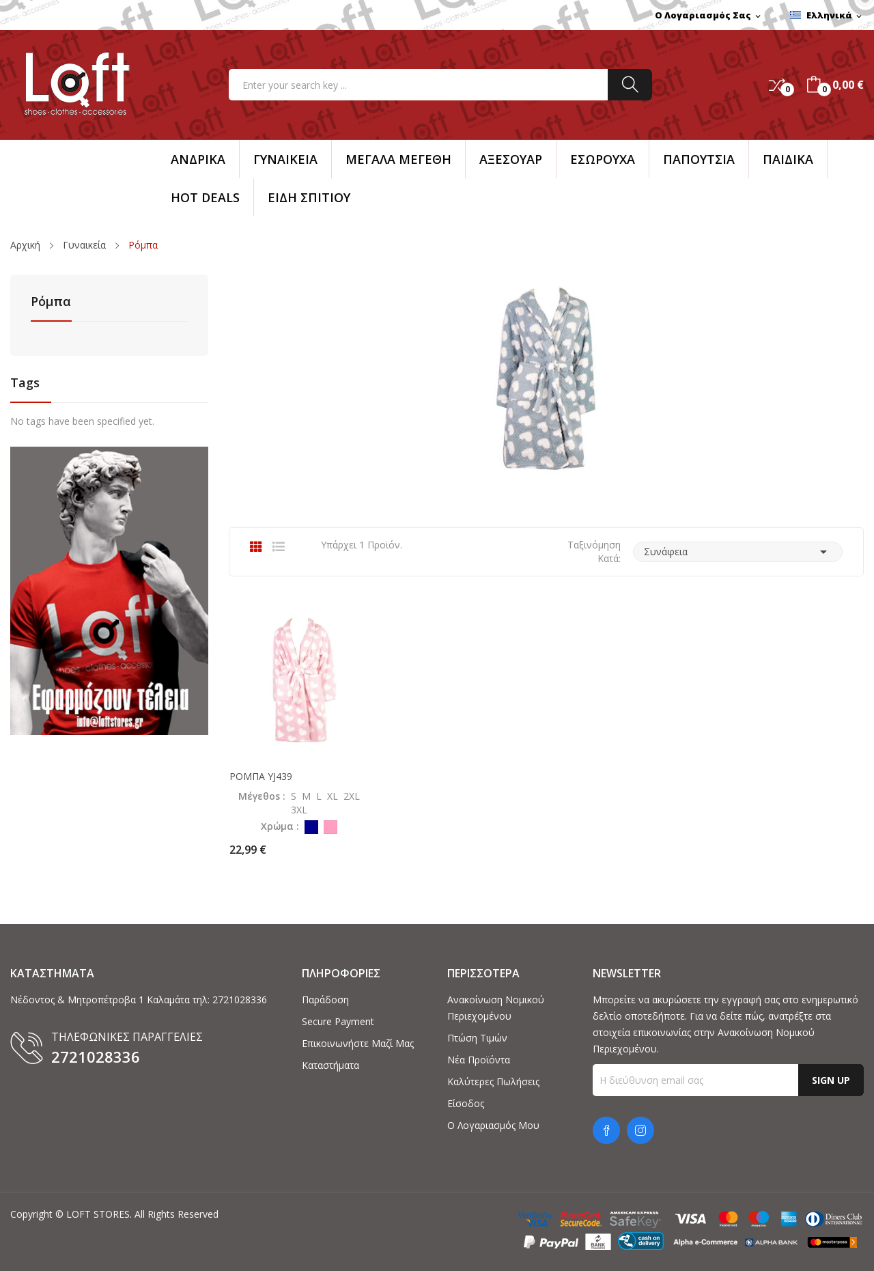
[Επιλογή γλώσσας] (827, 15)
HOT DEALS (205, 197)
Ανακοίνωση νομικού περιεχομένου (495, 1007)
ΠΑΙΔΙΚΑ (788, 159)
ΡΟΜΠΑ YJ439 (260, 776)
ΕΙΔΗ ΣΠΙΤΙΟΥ (309, 197)
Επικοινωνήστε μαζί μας (358, 1043)
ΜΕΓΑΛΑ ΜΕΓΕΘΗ (398, 159)
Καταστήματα (330, 1065)
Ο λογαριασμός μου (493, 1125)
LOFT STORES (98, 1213)
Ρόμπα (51, 302)
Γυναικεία (285, 159)
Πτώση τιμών (477, 1037)
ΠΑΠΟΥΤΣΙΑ (699, 159)
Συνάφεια (738, 552)
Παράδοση (325, 999)
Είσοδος (465, 1103)
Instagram (640, 1130)
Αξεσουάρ (510, 159)
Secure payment (338, 1021)
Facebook (606, 1130)
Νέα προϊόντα (478, 1059)
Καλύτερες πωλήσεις (493, 1081)
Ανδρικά (198, 159)
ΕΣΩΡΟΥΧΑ (602, 159)
